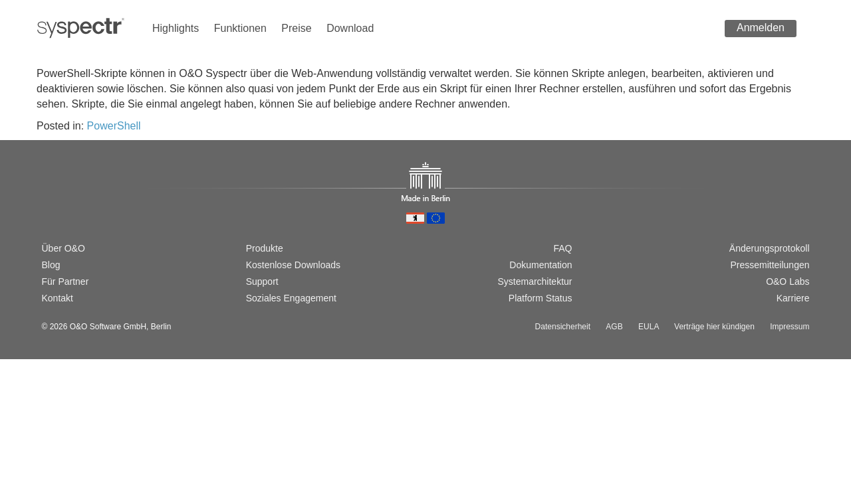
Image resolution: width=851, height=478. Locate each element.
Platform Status (540, 298)
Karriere (793, 298)
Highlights (175, 28)
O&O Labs (787, 281)
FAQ (562, 248)
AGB (614, 326)
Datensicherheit (562, 326)
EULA (648, 326)
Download (350, 28)
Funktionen (240, 28)
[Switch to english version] (69, 202)
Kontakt (57, 298)
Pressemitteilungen (769, 265)
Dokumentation (540, 265)
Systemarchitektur (534, 281)
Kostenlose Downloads (293, 265)
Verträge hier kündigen (714, 326)
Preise (296, 28)
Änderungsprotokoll (769, 248)
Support (262, 281)
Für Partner (65, 281)
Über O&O (63, 248)
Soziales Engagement (291, 298)
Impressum (789, 326)
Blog (51, 265)
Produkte (264, 248)
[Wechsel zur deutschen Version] (48, 202)
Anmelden (761, 27)
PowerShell (114, 125)
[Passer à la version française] (90, 202)
